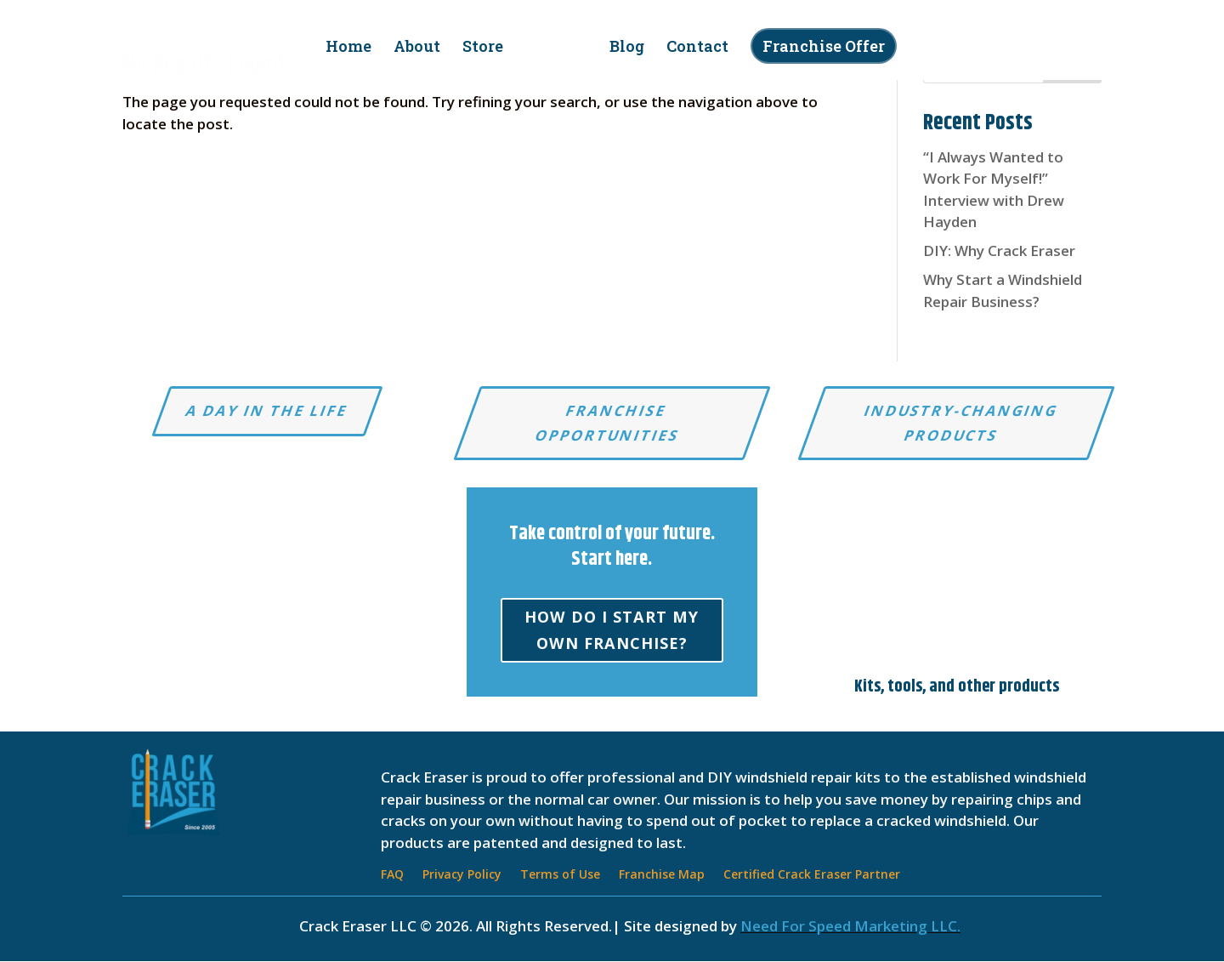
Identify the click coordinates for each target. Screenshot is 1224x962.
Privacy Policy (462, 876)
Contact (691, 48)
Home (354, 48)
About (423, 48)
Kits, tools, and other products (956, 688)
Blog (621, 48)
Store (488, 48)
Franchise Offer (817, 46)
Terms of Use (560, 876)
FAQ (392, 876)
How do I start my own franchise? (611, 632)
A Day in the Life (268, 410)
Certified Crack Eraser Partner (811, 876)
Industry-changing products (961, 423)
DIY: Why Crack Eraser (999, 250)
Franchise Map (662, 876)
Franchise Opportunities (607, 423)
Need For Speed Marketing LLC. (850, 926)
